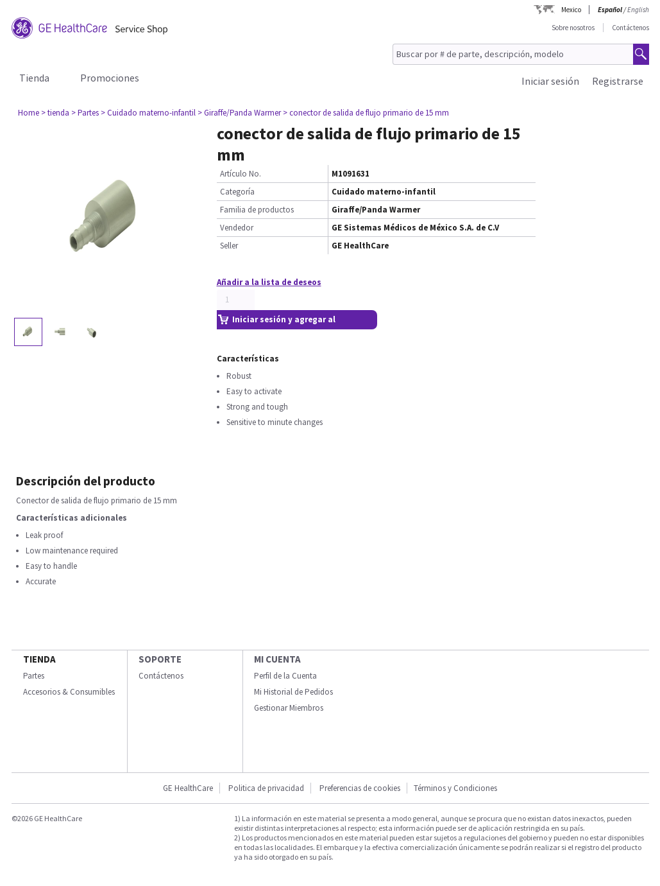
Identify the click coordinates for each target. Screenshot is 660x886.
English (638, 9)
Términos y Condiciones (455, 788)
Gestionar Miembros (288, 707)
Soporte (160, 659)
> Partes (85, 112)
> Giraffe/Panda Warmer (239, 112)
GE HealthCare (188, 788)
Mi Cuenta (277, 659)
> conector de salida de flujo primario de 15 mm (366, 112)
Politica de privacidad (266, 788)
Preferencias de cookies (359, 788)
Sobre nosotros (573, 27)
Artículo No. (240, 173)
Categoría (237, 191)
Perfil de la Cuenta (285, 675)
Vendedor (236, 227)
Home (28, 112)
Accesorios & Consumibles (69, 691)
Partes (33, 675)
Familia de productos (257, 209)
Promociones (109, 77)
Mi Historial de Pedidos (293, 691)
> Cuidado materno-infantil (148, 112)
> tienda (55, 112)
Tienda (34, 77)
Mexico (571, 9)
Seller (229, 245)
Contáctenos (630, 27)
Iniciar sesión (550, 80)
